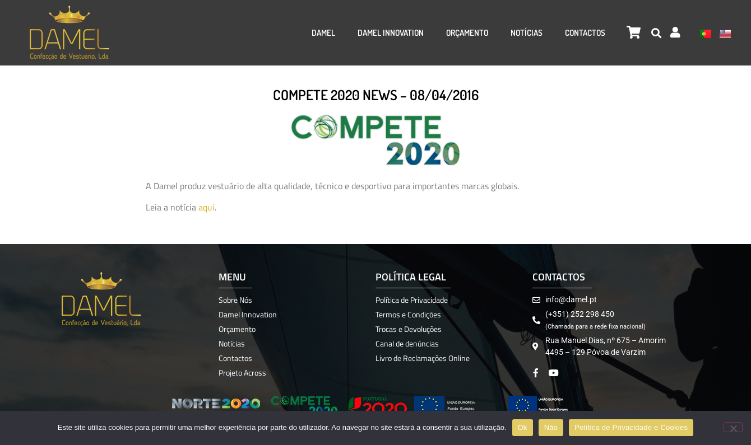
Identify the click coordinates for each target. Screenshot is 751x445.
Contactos (585, 32)
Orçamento (467, 32)
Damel (323, 32)
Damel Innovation (391, 32)
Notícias (527, 32)
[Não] (733, 427)
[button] (656, 33)
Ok (522, 427)
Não (551, 427)
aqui (206, 207)
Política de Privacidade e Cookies (631, 427)
